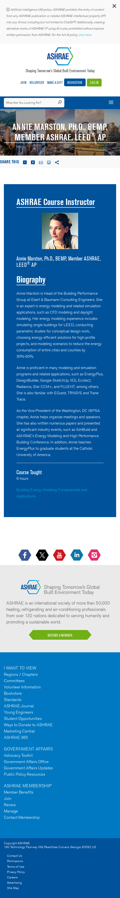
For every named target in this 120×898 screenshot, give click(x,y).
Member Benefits (18, 792)
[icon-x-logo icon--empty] (42, 555)
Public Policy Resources (24, 774)
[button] (114, 7)
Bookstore (74, 82)
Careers (12, 877)
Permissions (15, 861)
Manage (11, 811)
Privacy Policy (16, 872)
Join (23, 82)
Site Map (13, 888)
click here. (85, 35)
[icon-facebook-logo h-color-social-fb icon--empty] (25, 555)
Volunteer (37, 82)
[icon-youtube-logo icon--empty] (59, 555)
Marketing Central (19, 731)
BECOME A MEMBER (60, 635)
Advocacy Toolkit (18, 755)
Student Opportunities (23, 718)
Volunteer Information (22, 687)
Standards (13, 699)
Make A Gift (55, 82)
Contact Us (14, 856)
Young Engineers (18, 712)
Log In (94, 82)
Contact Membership (22, 817)
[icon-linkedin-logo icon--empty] (77, 555)
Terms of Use (15, 867)
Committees (14, 680)
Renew (10, 804)
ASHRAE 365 (16, 737)
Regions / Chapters (21, 674)
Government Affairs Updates (28, 767)
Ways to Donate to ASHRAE (28, 724)
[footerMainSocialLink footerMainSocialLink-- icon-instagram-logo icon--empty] (94, 555)
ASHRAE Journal (19, 705)
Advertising (14, 883)
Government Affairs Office (26, 761)
